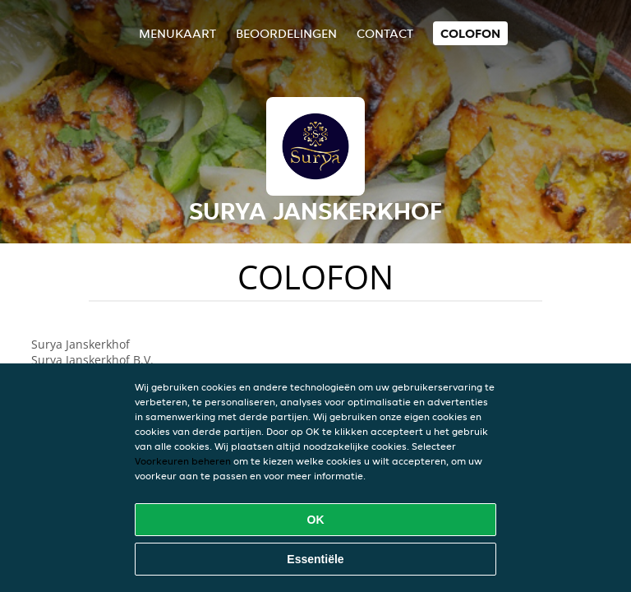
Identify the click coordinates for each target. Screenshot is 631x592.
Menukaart (177, 33)
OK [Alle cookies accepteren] (316, 519)
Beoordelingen (286, 33)
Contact (385, 33)
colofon (470, 33)
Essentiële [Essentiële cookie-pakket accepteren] (315, 559)
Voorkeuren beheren (183, 461)
